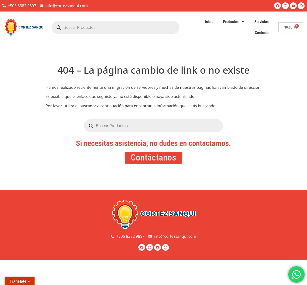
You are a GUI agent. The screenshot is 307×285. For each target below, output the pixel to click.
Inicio (209, 21)
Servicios (261, 21)
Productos (234, 22)
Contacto (262, 32)
